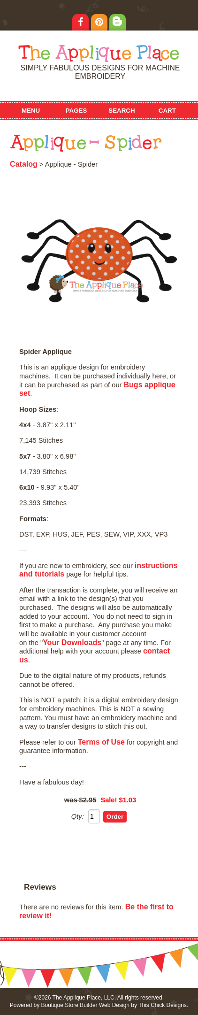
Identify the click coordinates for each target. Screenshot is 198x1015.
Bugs (133, 385)
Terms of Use (101, 742)
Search (121, 110)
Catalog (24, 164)
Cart (167, 110)
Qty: (77, 816)
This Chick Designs (162, 1005)
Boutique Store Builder (69, 1005)
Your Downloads (72, 642)
